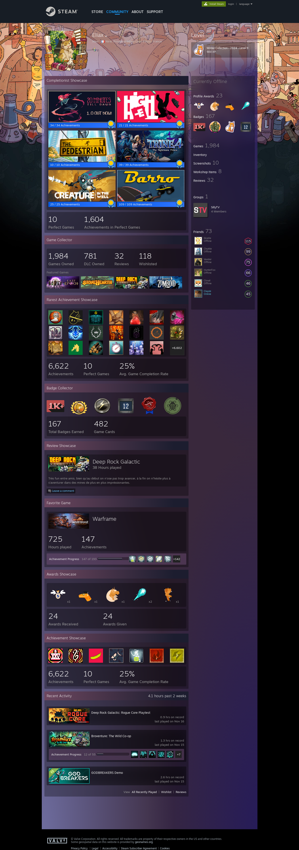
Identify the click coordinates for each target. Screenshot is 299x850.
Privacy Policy (79, 848)
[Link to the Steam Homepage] (65, 15)
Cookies (165, 848)
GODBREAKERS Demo (107, 772)
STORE (97, 11)
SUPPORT (155, 11)
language (244, 4)
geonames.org (144, 842)
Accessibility (110, 848)
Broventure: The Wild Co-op (111, 736)
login (231, 4)
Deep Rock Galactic (116, 461)
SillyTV (215, 207)
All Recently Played (144, 792)
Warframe (104, 518)
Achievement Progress (64, 559)
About (137, 11)
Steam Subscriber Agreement (139, 848)
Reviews (181, 792)
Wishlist (166, 792)
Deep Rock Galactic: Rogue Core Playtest (120, 712)
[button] (223, 34)
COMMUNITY (117, 11)
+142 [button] (176, 559)
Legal (95, 848)
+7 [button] (179, 754)
